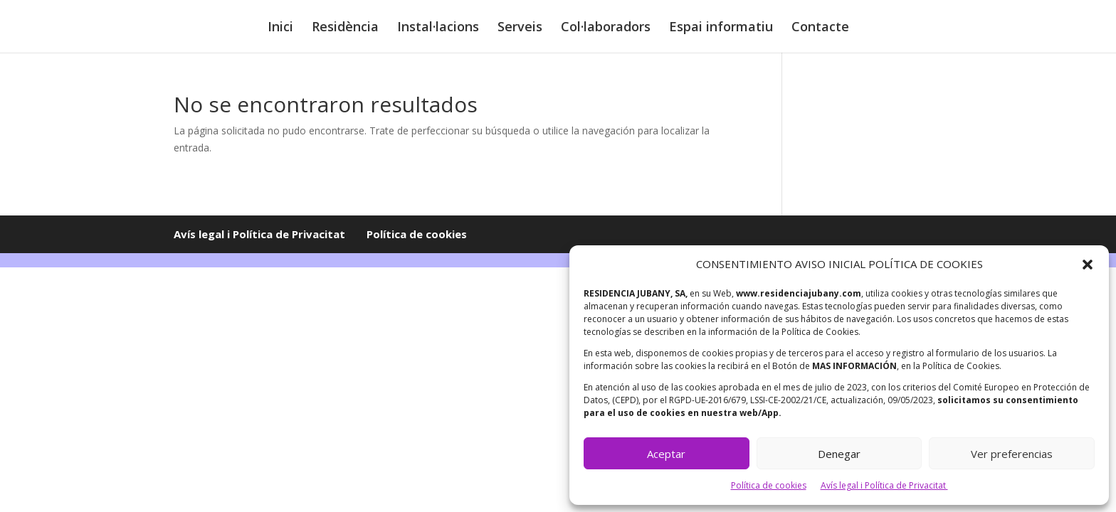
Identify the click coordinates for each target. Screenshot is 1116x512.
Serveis (520, 28)
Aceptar (666, 454)
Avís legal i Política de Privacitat (884, 485)
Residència (345, 28)
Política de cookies (768, 485)
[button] (1087, 264)
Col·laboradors (606, 28)
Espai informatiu (721, 28)
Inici (280, 28)
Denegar (839, 454)
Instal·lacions (438, 28)
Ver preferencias (1012, 454)
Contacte (820, 28)
